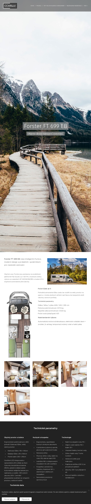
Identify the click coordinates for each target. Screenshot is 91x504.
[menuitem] (31, 6)
